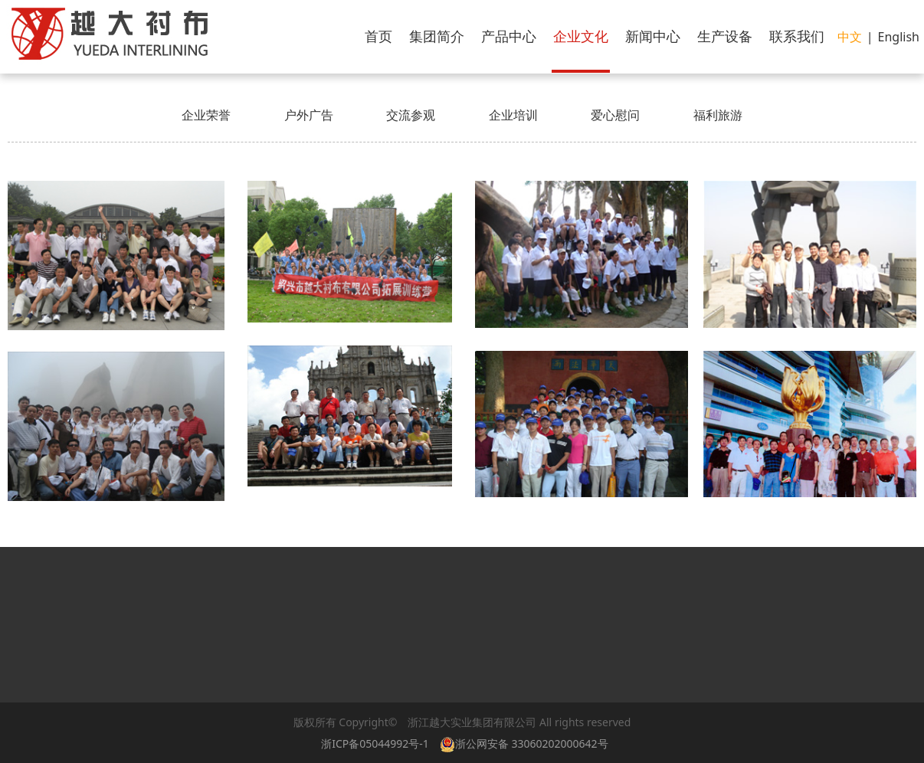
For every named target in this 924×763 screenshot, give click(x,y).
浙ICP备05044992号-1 (375, 743)
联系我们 (796, 36)
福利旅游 (717, 114)
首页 (378, 36)
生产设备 (724, 36)
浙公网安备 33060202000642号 (527, 743)
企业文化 (580, 36)
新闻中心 (652, 36)
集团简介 (436, 36)
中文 (849, 36)
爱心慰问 (615, 114)
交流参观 (410, 114)
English (898, 36)
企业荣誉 (206, 114)
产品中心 (508, 36)
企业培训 (513, 114)
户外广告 (308, 114)
